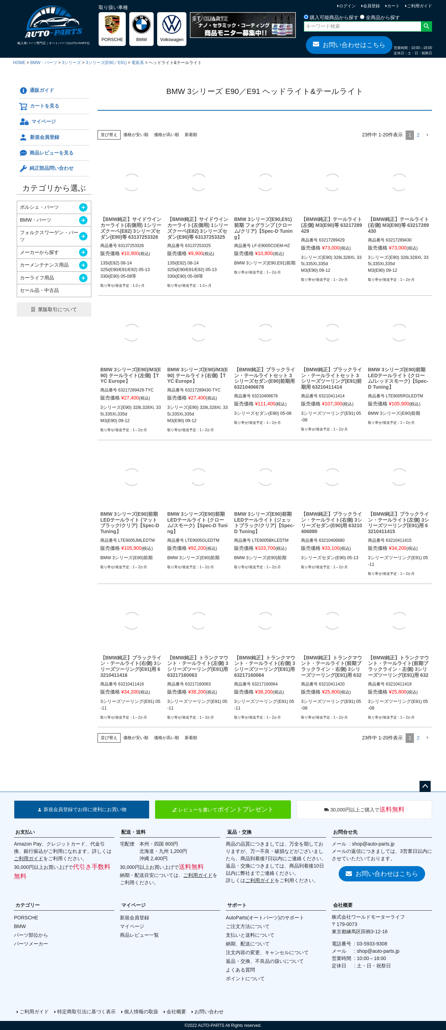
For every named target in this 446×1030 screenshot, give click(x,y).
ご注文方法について (248, 926)
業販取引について (57, 309)
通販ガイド (36, 90)
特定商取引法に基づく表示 (86, 1011)
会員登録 (371, 5)
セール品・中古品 (39, 290)
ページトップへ (425, 786)
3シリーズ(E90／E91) (106, 62)
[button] (427, 135)
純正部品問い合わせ (46, 168)
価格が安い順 (135, 134)
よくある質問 (240, 970)
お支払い (25, 832)
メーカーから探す (39, 252)
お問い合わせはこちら (349, 44)
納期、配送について (248, 943)
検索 (426, 26)
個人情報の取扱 (141, 1011)
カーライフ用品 (37, 277)
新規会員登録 (39, 137)
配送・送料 (133, 832)
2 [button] (418, 135)
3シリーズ (71, 62)
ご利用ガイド (419, 5)
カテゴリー (27, 905)
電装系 (137, 62)
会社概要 (343, 905)
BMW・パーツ (43, 62)
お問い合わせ (209, 1011)
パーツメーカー (31, 943)
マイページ (37, 121)
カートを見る (39, 106)
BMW (20, 926)
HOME (19, 62)
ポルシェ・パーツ (39, 207)
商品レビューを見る (46, 153)
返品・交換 (239, 832)
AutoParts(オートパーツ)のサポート (265, 917)
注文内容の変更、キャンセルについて (267, 952)
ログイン (347, 5)
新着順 (191, 134)
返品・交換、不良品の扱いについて (265, 961)
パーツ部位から (31, 935)
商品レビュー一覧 (139, 935)
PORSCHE (26, 917)
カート (393, 5)
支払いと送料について (250, 935)
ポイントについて (245, 978)
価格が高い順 (166, 134)
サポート (237, 905)
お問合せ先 (345, 832)
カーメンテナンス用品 (44, 265)
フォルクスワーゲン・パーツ (49, 236)
